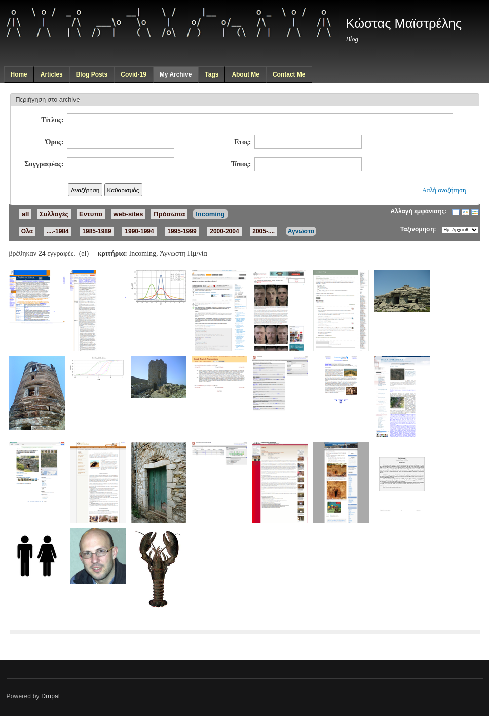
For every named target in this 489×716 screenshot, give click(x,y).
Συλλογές (54, 214)
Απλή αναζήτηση (444, 190)
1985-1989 (96, 231)
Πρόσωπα (169, 214)
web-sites (128, 214)
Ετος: (242, 142)
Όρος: (55, 142)
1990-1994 (139, 231)
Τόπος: (241, 164)
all (25, 214)
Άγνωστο (301, 231)
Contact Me (289, 74)
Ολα (27, 231)
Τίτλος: (52, 120)
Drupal (50, 696)
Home (18, 74)
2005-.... (263, 231)
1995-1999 (181, 231)
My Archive (176, 74)
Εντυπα (91, 214)
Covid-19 (133, 74)
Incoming (210, 214)
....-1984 (58, 231)
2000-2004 (224, 231)
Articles (52, 74)
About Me (245, 74)
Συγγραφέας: (43, 164)
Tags (211, 74)
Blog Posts (92, 74)
